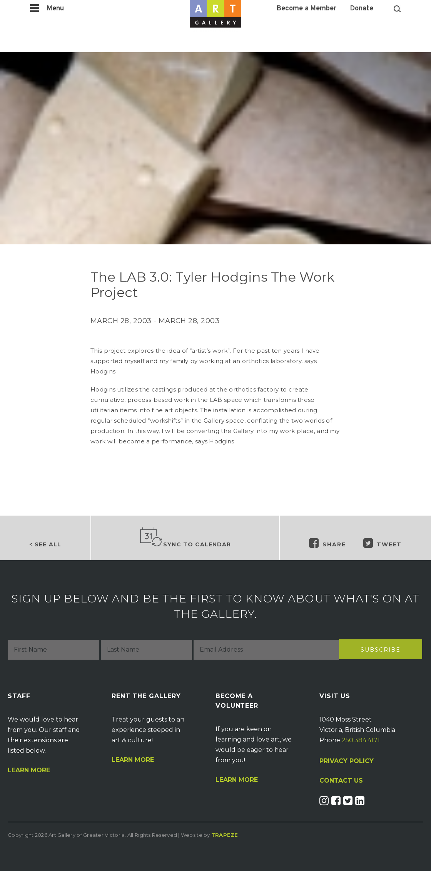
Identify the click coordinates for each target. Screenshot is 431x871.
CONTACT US (341, 781)
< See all (45, 544)
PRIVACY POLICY (346, 761)
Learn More (29, 770)
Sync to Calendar (185, 537)
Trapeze (224, 835)
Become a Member (306, 8)
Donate (361, 8)
